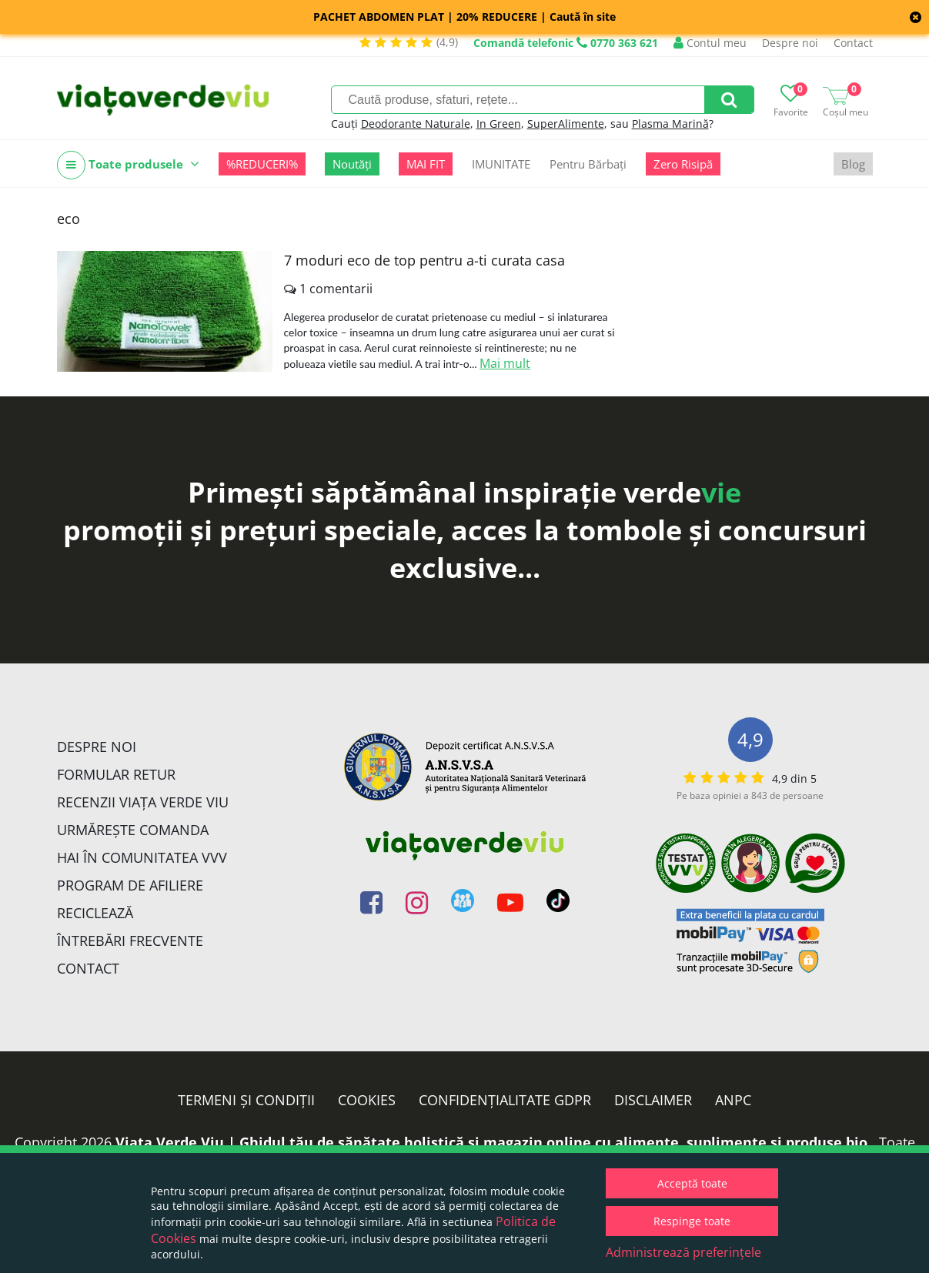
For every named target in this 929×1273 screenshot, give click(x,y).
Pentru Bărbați (588, 164)
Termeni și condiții (246, 1100)
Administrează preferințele (683, 1252)
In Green (498, 123)
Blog (853, 164)
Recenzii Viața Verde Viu (143, 802)
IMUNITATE (501, 164)
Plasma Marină (670, 123)
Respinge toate (691, 1221)
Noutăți (352, 164)
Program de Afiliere (130, 885)
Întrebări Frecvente (130, 940)
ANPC (733, 1100)
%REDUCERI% (262, 164)
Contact (853, 42)
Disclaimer (653, 1100)
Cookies (367, 1100)
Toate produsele (128, 165)
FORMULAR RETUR (116, 774)
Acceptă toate (692, 1183)
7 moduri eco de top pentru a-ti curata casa (424, 260)
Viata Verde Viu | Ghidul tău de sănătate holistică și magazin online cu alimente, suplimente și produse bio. (493, 1142)
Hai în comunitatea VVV (142, 857)
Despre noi (790, 42)
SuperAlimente (565, 123)
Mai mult (505, 363)
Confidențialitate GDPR (505, 1100)
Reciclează (95, 913)
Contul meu (710, 42)
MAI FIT (425, 164)
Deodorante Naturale (415, 123)
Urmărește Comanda (133, 829)
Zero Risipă (683, 164)
